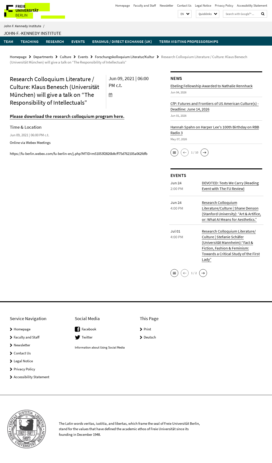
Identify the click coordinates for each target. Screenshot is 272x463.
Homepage (122, 5)
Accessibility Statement (252, 5)
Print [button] (147, 329)
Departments (43, 56)
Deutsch (150, 337)
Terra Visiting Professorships (188, 41)
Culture (65, 56)
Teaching (30, 41)
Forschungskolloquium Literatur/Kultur (124, 56)
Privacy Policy (224, 5)
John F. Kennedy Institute (24, 26)
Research (55, 41)
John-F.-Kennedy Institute (32, 33)
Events (78, 41)
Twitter (87, 337)
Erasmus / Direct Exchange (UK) (122, 41)
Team (8, 41)
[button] (185, 14)
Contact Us (184, 5)
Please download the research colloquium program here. (67, 116)
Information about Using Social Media (100, 347)
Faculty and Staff (144, 5)
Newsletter (166, 5)
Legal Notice (203, 5)
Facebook (89, 329)
